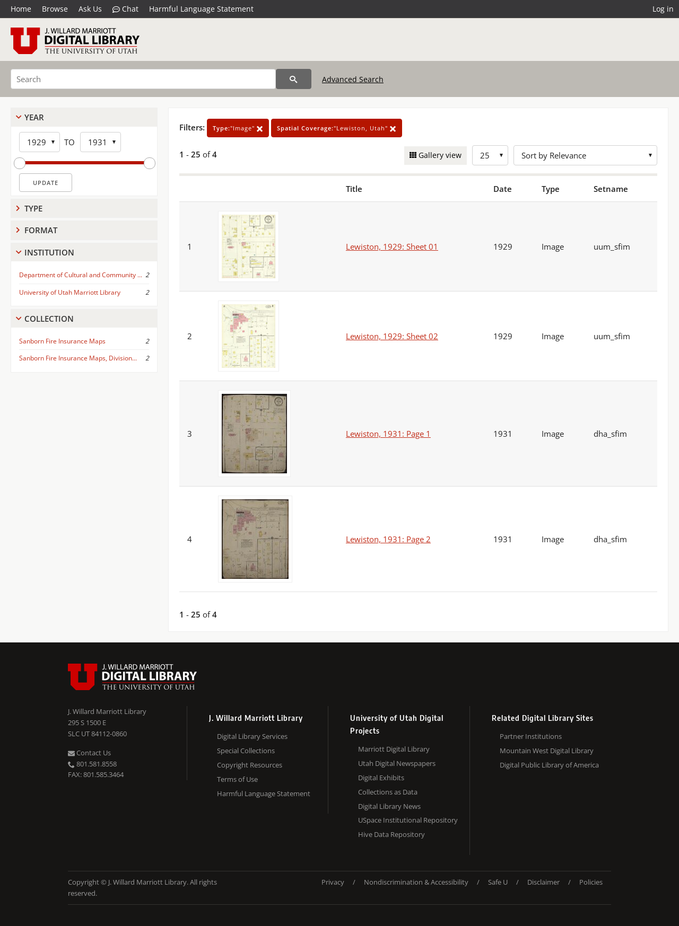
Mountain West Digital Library (547, 750)
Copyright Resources (249, 765)
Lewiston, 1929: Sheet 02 (392, 336)
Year (34, 117)
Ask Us (90, 9)
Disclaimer (543, 882)
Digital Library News (389, 806)
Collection (49, 318)
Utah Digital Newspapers (397, 763)
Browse (55, 9)
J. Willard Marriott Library (107, 711)
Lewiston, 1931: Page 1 (388, 433)
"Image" (238, 128)
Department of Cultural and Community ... (80, 274)
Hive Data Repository (391, 834)
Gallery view (439, 155)
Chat (125, 9)
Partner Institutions (531, 736)
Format (40, 230)
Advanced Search (353, 79)
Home (21, 9)
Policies (591, 882)
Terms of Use (237, 779)
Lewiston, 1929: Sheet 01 (392, 246)
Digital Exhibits (381, 777)
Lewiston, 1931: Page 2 (388, 539)
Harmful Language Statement (201, 9)
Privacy (332, 882)
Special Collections (246, 750)
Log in (663, 9)
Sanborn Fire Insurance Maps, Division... (78, 358)
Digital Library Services (252, 736)
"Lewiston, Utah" (336, 128)
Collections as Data (387, 792)
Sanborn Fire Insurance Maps (62, 341)
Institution (49, 252)
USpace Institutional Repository (408, 820)
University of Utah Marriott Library (69, 292)
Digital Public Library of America (549, 765)
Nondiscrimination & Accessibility (416, 882)
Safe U (498, 882)
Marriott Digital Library (394, 749)
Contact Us (89, 752)
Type (33, 208)
